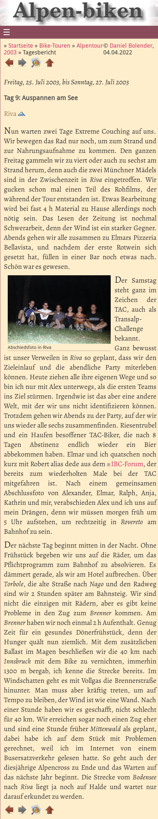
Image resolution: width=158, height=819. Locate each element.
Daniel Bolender (131, 45)
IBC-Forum (127, 464)
